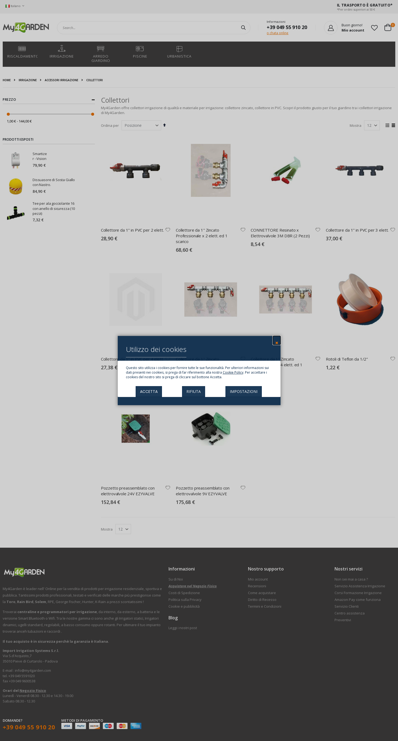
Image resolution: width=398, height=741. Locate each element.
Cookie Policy (233, 372)
